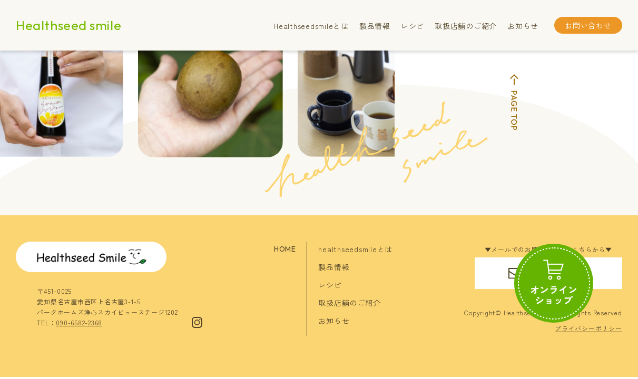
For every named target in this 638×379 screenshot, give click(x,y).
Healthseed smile (68, 25)
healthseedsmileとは (355, 249)
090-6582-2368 (79, 322)
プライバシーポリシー (588, 328)
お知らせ (522, 26)
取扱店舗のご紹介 (466, 26)
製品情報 (374, 26)
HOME (285, 249)
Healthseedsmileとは (311, 26)
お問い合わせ (588, 25)
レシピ (412, 26)
